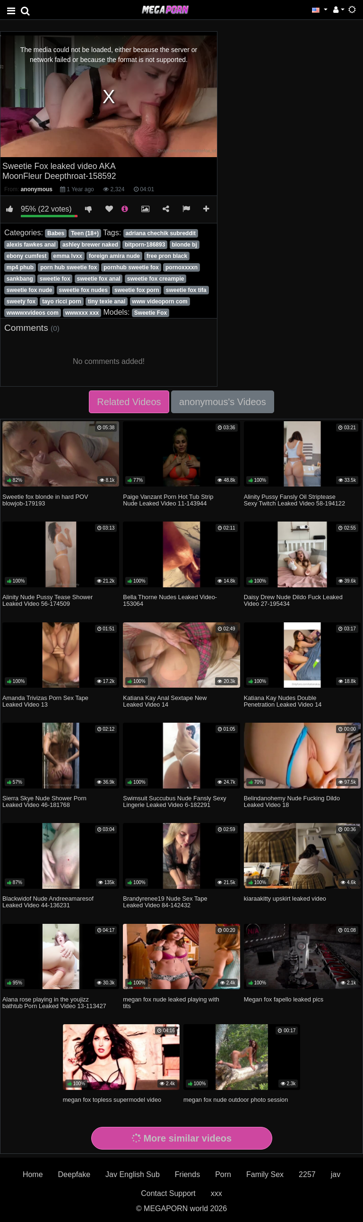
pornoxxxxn (181, 267)
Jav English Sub (132, 1174)
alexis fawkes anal (31, 244)
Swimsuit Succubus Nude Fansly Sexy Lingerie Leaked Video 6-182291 (174, 801)
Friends (187, 1174)
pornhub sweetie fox (131, 267)
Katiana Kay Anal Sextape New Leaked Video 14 (165, 701)
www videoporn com (159, 301)
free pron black (167, 256)
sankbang (20, 278)
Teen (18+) (85, 233)
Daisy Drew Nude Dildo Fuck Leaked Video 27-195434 (293, 600)
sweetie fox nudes (83, 290)
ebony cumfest (27, 256)
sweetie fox (55, 278)
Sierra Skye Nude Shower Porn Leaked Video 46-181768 (44, 801)
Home (33, 1174)
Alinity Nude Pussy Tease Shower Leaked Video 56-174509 (47, 600)
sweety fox (21, 301)
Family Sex (265, 1174)
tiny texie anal (106, 301)
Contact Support (168, 1193)
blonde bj (184, 244)
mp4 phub (20, 267)
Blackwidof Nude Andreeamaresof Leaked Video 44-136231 (48, 902)
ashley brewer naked (90, 244)
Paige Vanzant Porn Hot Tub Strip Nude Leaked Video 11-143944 (168, 500)
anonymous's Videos (222, 402)
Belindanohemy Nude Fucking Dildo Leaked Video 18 (292, 801)
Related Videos (129, 402)
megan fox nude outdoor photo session (235, 1099)
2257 (307, 1174)
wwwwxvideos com (33, 313)
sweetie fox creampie (155, 278)
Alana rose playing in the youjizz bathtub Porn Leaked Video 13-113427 (54, 1002)
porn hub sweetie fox (68, 267)
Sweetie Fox (150, 313)
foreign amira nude (114, 256)
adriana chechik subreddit (160, 233)
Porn (223, 1174)
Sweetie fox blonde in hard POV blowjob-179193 (45, 500)
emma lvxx (67, 256)
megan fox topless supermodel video (112, 1099)
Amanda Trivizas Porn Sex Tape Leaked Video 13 (45, 701)
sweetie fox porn (136, 290)
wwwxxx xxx (82, 313)
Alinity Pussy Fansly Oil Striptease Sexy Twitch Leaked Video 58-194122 (294, 500)
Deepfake (74, 1174)
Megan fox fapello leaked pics (284, 999)
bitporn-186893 (145, 244)
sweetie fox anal (99, 278)
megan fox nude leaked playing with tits (171, 1002)
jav (335, 1174)
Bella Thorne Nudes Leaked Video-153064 (170, 600)
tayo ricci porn (61, 301)
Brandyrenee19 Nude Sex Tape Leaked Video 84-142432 (165, 902)
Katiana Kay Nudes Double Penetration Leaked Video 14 (283, 701)
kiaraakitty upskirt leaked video (285, 898)
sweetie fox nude (29, 290)
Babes (55, 233)
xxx (216, 1193)
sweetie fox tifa (186, 290)
